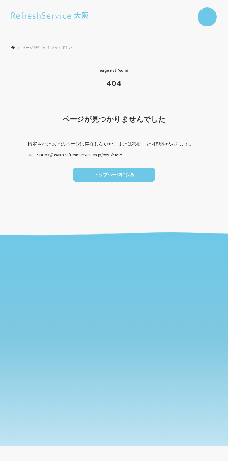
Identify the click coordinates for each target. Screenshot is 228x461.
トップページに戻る (114, 175)
